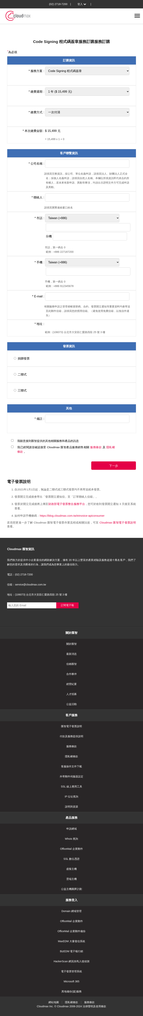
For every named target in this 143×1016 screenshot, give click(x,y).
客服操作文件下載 (71, 766)
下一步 (113, 465)
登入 (82, 4)
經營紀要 (71, 684)
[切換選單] (137, 15)
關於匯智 (71, 643)
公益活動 (71, 704)
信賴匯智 (71, 663)
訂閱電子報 (67, 605)
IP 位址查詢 (71, 796)
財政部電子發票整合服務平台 (66, 503)
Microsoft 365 (71, 981)
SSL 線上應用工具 (71, 786)
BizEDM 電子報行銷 (71, 951)
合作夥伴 (71, 673)
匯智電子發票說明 (71, 726)
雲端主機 (71, 878)
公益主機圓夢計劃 (71, 888)
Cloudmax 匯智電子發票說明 (117, 522)
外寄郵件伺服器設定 (71, 776)
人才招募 (71, 694)
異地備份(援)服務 (71, 991)
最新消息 (71, 653)
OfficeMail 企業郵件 (71, 848)
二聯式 (22, 374)
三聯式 (22, 390)
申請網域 (71, 828)
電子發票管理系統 (71, 971)
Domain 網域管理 (71, 911)
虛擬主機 (71, 868)
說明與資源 (71, 806)
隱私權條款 (71, 756)
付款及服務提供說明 (71, 736)
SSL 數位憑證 (71, 858)
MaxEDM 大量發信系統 (71, 941)
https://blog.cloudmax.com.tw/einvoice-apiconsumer (72, 515)
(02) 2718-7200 (58, 4)
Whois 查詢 (71, 838)
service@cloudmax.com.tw (30, 584)
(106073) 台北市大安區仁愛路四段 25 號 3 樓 (41, 594)
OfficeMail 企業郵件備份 (71, 931)
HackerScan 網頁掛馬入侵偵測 (71, 961)
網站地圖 (53, 1002)
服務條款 (96, 447)
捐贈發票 (24, 358)
